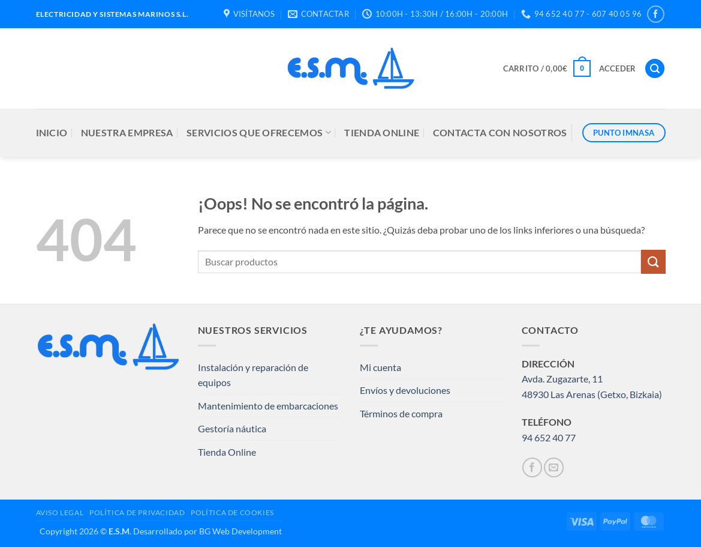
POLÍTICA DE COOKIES (232, 512)
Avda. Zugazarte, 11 (562, 378)
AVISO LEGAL (60, 512)
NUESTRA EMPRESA (127, 132)
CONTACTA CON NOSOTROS (500, 132)
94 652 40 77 (549, 437)
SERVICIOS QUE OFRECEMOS (258, 133)
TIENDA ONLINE (381, 132)
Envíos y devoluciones (405, 390)
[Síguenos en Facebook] (655, 14)
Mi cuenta (380, 367)
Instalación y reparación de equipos (253, 374)
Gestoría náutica (232, 428)
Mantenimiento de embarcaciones (268, 405)
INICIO (52, 132)
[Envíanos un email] (554, 467)
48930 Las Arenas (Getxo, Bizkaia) (592, 394)
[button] (547, 68)
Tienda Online (227, 452)
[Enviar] (653, 261)
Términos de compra (401, 413)
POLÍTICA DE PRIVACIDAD (137, 512)
